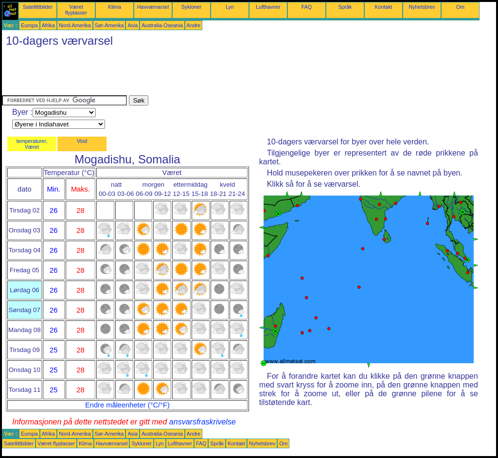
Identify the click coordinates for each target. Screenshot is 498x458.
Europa (29, 25)
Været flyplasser (76, 10)
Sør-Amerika (109, 25)
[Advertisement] (179, 73)
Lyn (230, 7)
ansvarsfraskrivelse (202, 422)
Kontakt (383, 7)
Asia (132, 25)
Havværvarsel (153, 7)
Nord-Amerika (75, 25)
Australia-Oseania (162, 25)
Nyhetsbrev (422, 7)
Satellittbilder (38, 7)
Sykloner (191, 7)
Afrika (48, 25)
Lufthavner (268, 7)
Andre (193, 25)
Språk (345, 7)
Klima (114, 7)
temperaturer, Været (32, 144)
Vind (82, 141)
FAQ (307, 7)
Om (460, 7)
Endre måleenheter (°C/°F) (127, 405)
